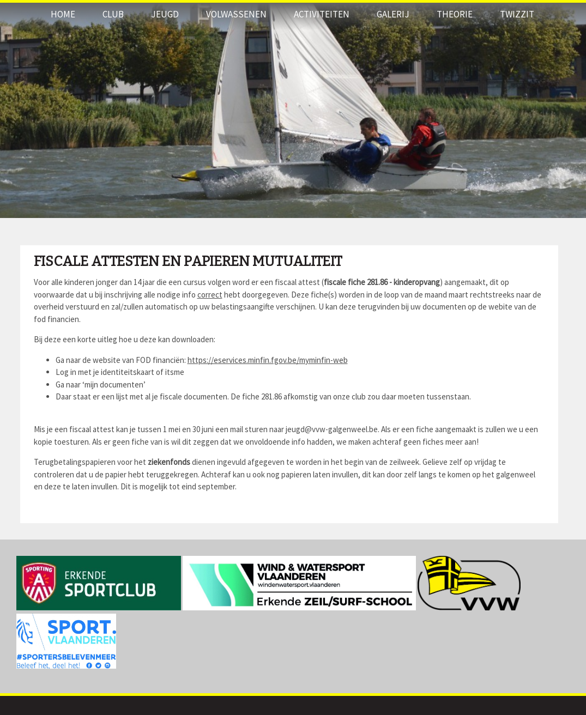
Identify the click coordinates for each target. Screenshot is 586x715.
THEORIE (455, 14)
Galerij (393, 14)
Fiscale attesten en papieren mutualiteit (188, 261)
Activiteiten (321, 14)
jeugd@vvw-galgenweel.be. (333, 429)
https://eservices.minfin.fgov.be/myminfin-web (268, 360)
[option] (293, 109)
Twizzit (517, 14)
